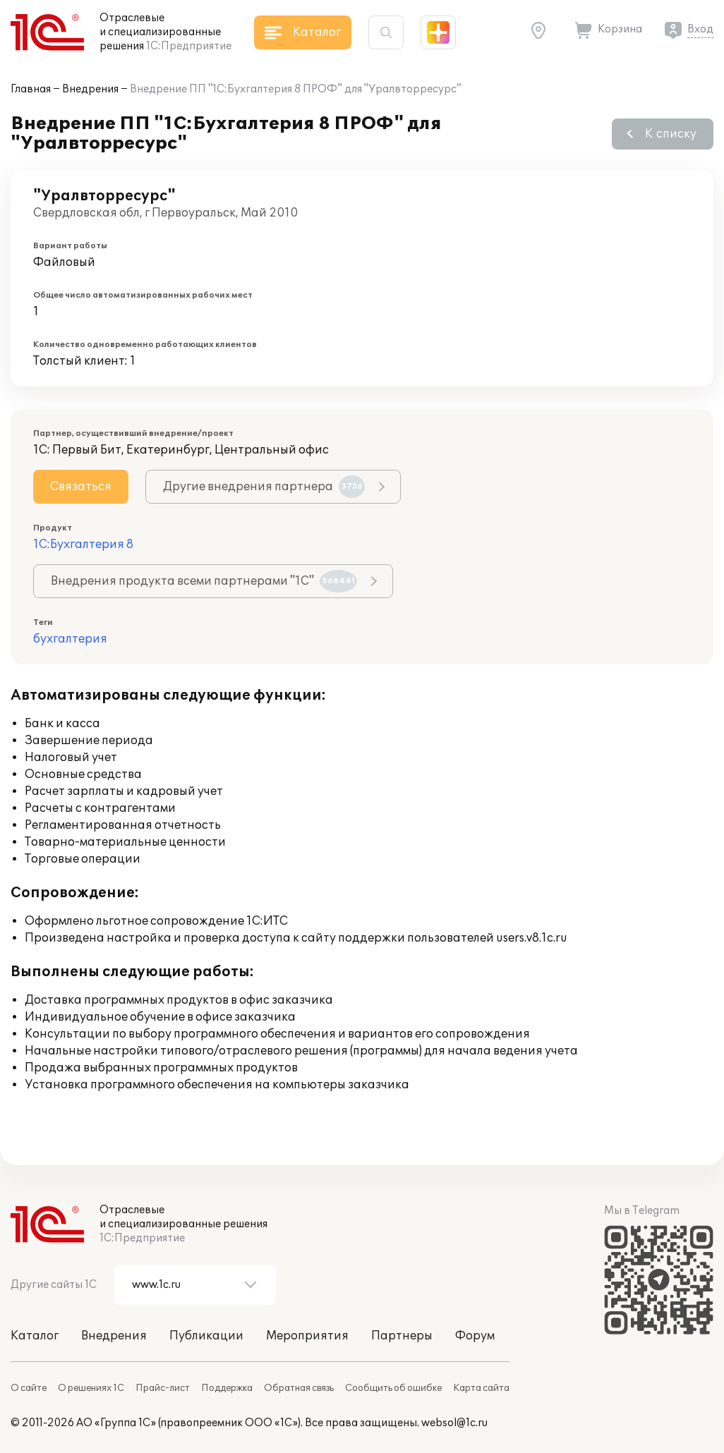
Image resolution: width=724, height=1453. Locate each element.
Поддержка (227, 1388)
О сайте (29, 1388)
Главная (31, 89)
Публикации (206, 1336)
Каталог (35, 1336)
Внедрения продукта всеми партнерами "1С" (204, 581)
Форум (475, 1336)
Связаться (80, 487)
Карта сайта (481, 1388)
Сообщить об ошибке (393, 1388)
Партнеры (402, 1336)
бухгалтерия (70, 639)
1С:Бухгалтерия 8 (83, 544)
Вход (700, 29)
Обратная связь (299, 1388)
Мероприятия (307, 1336)
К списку (670, 134)
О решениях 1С (91, 1388)
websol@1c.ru (454, 1423)
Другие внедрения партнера (264, 486)
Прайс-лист (162, 1388)
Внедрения (90, 89)
